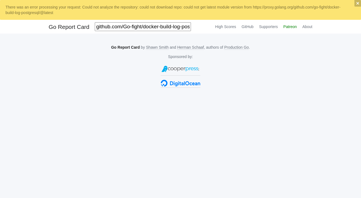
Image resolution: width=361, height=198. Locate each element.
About (307, 26)
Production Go (236, 47)
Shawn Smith (157, 47)
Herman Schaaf (190, 47)
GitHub (247, 26)
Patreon (290, 26)
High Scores (225, 26)
